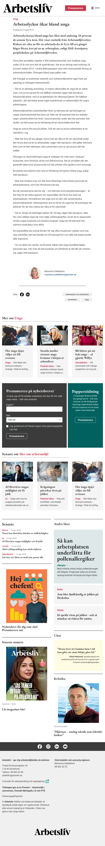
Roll (8, 415)
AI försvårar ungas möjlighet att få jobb (22, 541)
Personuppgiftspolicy (12, 796)
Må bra (5, 530)
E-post (10, 405)
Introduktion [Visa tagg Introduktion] (72, 300)
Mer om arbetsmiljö (33, 454)
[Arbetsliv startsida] (52, 831)
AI (3, 538)
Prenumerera (75, 8)
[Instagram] (48, 746)
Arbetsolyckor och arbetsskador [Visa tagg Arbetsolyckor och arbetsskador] (77, 294)
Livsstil (5, 546)
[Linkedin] (57, 746)
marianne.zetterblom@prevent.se (60, 274)
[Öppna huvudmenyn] (95, 8)
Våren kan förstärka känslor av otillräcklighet (25, 533)
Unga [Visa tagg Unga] (87, 300)
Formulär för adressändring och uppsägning (26, 781)
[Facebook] (40, 746)
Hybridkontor (8, 554)
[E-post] (65, 746)
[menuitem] (27, 8)
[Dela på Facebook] (22, 294)
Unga (15, 19)
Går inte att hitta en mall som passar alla (22, 557)
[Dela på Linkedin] (28, 294)
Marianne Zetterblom (65, 763)
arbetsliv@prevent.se (12, 775)
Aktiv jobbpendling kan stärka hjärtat (21, 549)
